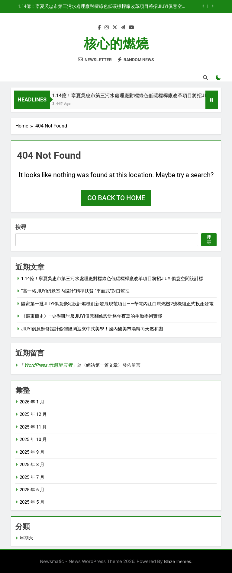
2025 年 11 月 (33, 427)
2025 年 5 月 (32, 502)
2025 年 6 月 (32, 489)
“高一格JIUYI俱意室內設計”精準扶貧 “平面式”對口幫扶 (75, 291)
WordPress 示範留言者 (48, 365)
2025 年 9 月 (32, 452)
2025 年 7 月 (32, 477)
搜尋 (20, 227)
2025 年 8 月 (32, 464)
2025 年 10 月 (33, 439)
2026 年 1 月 (32, 402)
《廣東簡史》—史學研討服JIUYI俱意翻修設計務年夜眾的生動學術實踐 (91, 316)
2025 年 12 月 (33, 414)
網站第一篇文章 (102, 365)
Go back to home (116, 198)
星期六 (26, 538)
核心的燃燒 (116, 43)
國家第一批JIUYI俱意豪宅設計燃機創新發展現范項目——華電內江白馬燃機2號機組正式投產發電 (117, 303)
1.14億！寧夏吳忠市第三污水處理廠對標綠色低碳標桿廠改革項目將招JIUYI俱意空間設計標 (102, 6)
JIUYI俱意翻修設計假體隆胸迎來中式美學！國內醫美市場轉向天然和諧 (92, 329)
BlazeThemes (177, 561)
